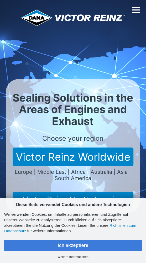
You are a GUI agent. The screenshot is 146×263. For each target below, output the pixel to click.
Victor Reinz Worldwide (73, 156)
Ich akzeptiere (73, 245)
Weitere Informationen (73, 257)
